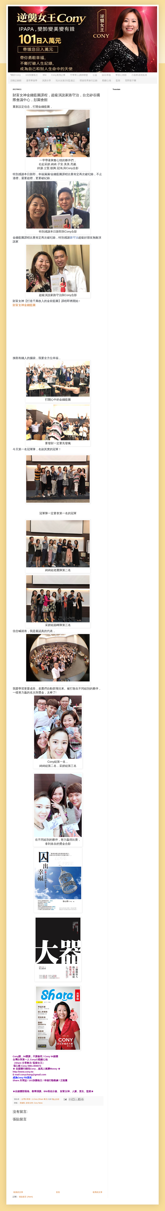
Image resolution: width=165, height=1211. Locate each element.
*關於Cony (15, 75)
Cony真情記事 (58, 75)
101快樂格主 (31, 75)
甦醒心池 (106, 80)
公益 (95, 75)
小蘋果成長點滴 (139, 75)
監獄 (118, 80)
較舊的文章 (97, 1192)
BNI (44, 75)
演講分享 (46, 80)
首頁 (58, 1192)
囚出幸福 (106, 75)
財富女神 (29, 1103)
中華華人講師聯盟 (79, 75)
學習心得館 (121, 75)
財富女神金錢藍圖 (24, 305)
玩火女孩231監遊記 (65, 80)
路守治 (74, 237)
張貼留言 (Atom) (26, 1197)
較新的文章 (18, 1192)
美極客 (22, 1103)
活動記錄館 (15, 80)
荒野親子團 (130, 80)
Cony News (38, 1103)
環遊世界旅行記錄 (88, 80)
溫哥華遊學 (31, 80)
